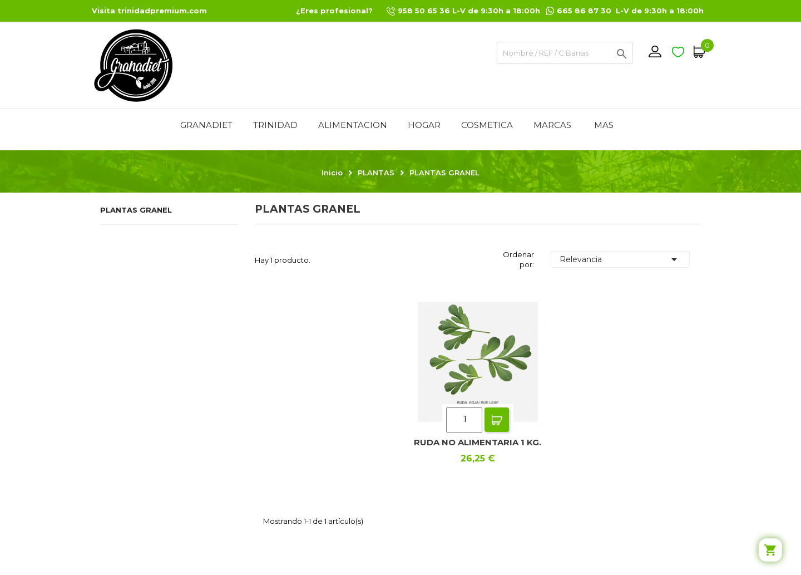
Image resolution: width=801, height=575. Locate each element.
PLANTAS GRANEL (136, 209)
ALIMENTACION (352, 125)
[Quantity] (464, 420)
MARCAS (552, 125)
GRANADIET (206, 125)
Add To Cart (496, 419)
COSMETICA (487, 125)
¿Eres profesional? (334, 10)
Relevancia (620, 259)
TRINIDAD (275, 125)
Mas (604, 125)
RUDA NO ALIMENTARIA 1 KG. (477, 442)
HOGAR (424, 125)
